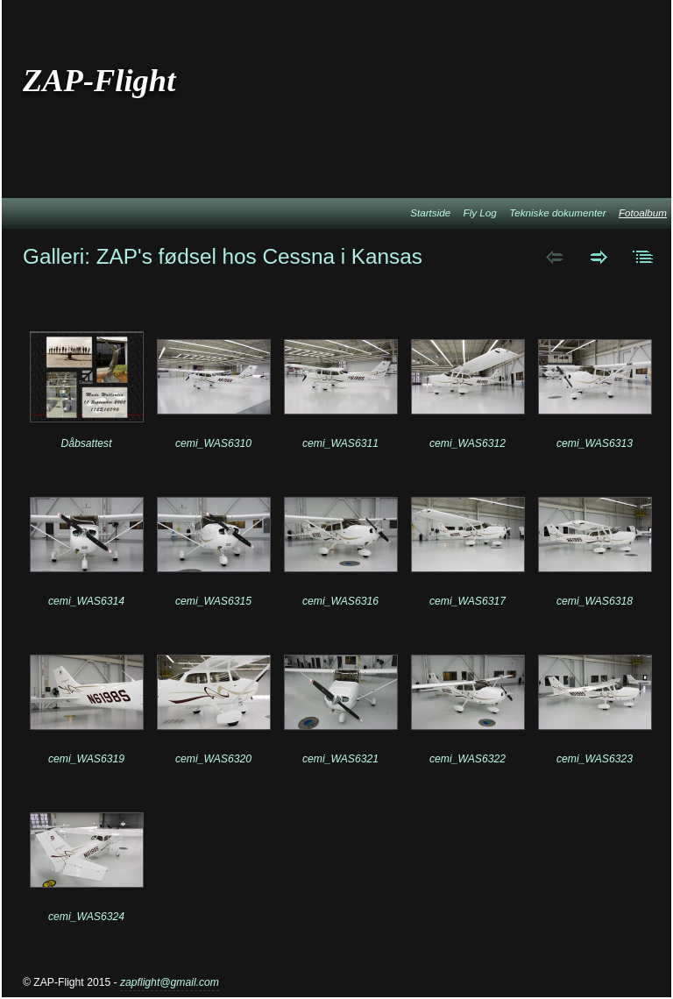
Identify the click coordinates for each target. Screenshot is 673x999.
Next (598, 257)
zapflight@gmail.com (169, 982)
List (643, 257)
